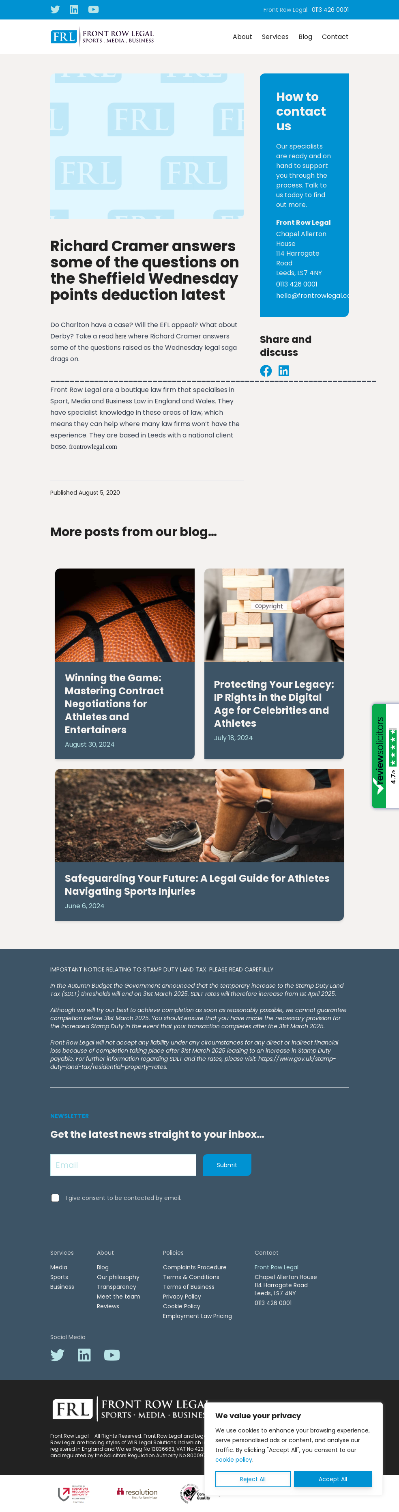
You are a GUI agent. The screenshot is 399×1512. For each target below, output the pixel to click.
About (242, 36)
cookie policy (233, 1460)
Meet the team (118, 1296)
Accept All (333, 1479)
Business (62, 1287)
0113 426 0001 (330, 10)
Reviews (108, 1306)
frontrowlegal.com (93, 446)
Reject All (253, 1479)
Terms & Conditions (191, 1277)
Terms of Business (189, 1287)
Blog (305, 36)
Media (58, 1267)
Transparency (116, 1287)
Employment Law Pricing (197, 1316)
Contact (335, 36)
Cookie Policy (181, 1306)
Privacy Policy (182, 1296)
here (121, 336)
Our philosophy (118, 1277)
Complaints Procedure (195, 1267)
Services (275, 36)
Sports (59, 1277)
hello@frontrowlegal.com (317, 295)
